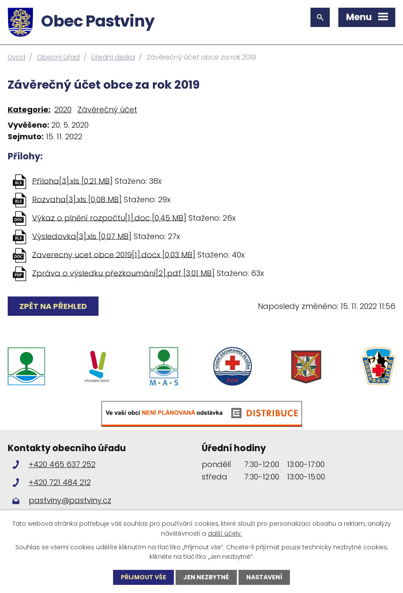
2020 (63, 109)
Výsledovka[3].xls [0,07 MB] (81, 236)
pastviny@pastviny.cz (70, 500)
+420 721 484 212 (60, 482)
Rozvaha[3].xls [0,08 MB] (77, 199)
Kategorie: (29, 109)
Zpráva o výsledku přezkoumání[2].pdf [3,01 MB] (123, 272)
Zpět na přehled (53, 306)
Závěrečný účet (107, 109)
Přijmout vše (143, 577)
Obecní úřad (58, 57)
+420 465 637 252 (62, 464)
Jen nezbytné (206, 577)
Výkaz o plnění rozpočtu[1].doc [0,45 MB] (109, 217)
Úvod (16, 57)
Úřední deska (113, 57)
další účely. (225, 533)
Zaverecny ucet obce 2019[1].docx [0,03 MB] (113, 254)
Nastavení (264, 577)
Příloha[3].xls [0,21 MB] (72, 180)
